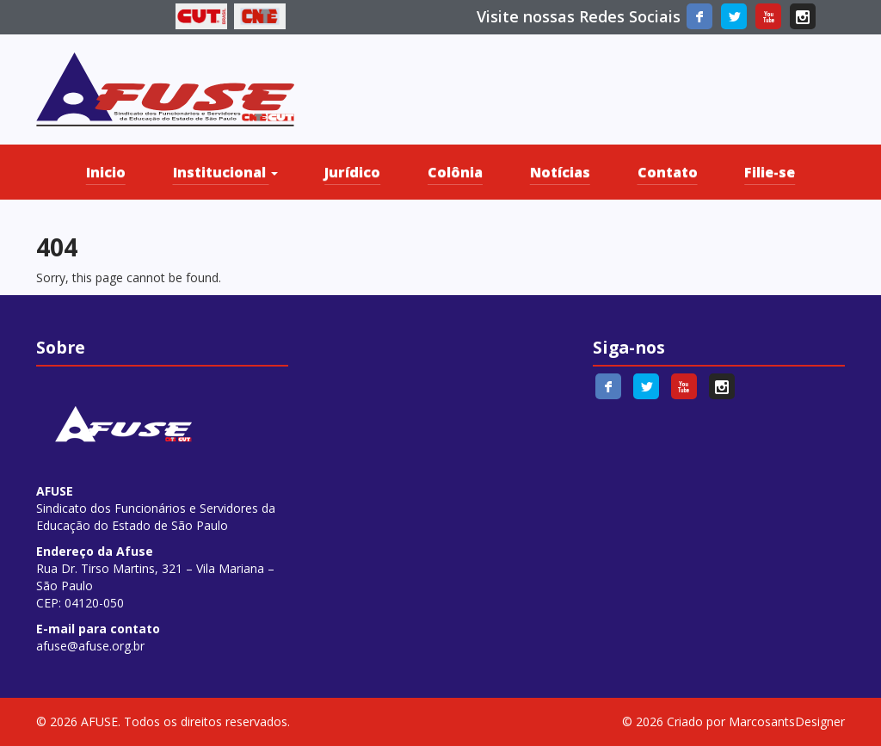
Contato (668, 172)
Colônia (455, 172)
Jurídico (352, 172)
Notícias (560, 172)
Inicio (106, 172)
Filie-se (769, 172)
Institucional (225, 172)
